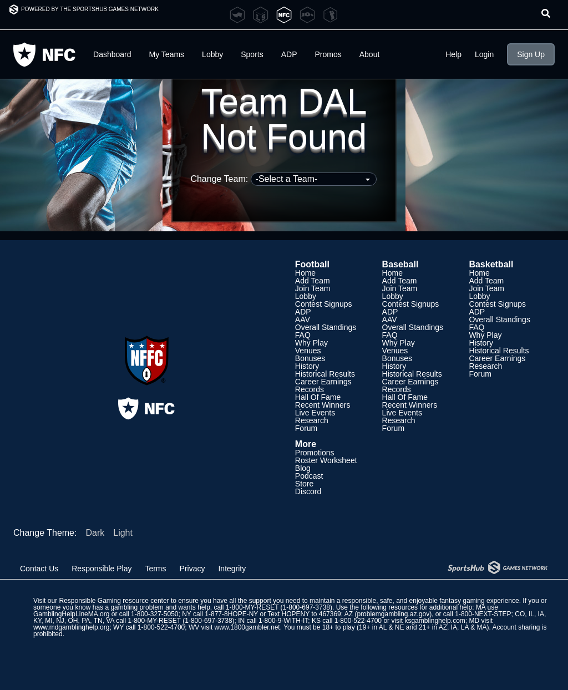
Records (309, 389)
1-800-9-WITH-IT (283, 621)
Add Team (312, 280)
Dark (94, 532)
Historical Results (325, 373)
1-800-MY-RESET (252, 607)
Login (484, 54)
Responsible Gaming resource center (114, 601)
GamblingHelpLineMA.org (71, 614)
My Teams (167, 54)
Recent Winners (323, 404)
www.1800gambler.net (247, 627)
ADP (289, 54)
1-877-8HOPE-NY (231, 614)
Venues (308, 350)
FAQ (303, 335)
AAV (302, 319)
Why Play (311, 342)
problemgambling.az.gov (393, 614)
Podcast (309, 475)
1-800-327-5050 (154, 614)
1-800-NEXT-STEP (483, 614)
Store (304, 483)
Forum (306, 428)
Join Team (313, 288)
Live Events (315, 412)
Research (311, 420)
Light (123, 532)
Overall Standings (326, 327)
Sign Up (531, 54)
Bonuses (310, 358)
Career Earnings (323, 381)
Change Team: (283, 179)
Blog (303, 468)
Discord (308, 491)
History (307, 366)
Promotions (314, 452)
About (369, 54)
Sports (252, 54)
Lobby (212, 54)
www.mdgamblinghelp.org (71, 627)
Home (305, 272)
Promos (328, 54)
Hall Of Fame (318, 397)
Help (453, 54)
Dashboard (112, 54)
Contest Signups (323, 304)
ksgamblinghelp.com (434, 621)
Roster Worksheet (326, 460)
